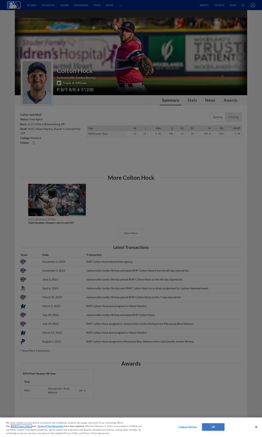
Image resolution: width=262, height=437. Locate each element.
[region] (131, 427)
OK (213, 426)
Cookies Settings (188, 426)
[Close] (256, 427)
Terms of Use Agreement (50, 426)
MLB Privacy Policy (21, 426)
